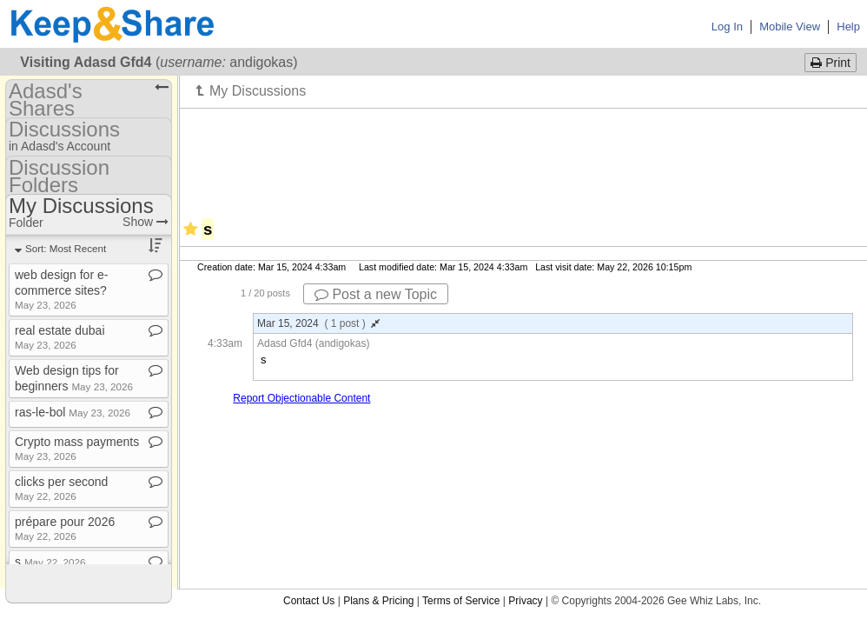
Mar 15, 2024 (318, 323)
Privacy (525, 601)
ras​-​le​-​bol (72, 412)
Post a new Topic (375, 294)
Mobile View (789, 26)
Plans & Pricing (378, 601)
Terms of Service (461, 601)
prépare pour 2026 (65, 528)
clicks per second (61, 488)
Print (830, 63)
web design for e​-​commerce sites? (61, 289)
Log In (727, 26)
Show (145, 222)
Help (848, 26)
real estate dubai (60, 336)
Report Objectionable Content (301, 398)
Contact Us (308, 601)
